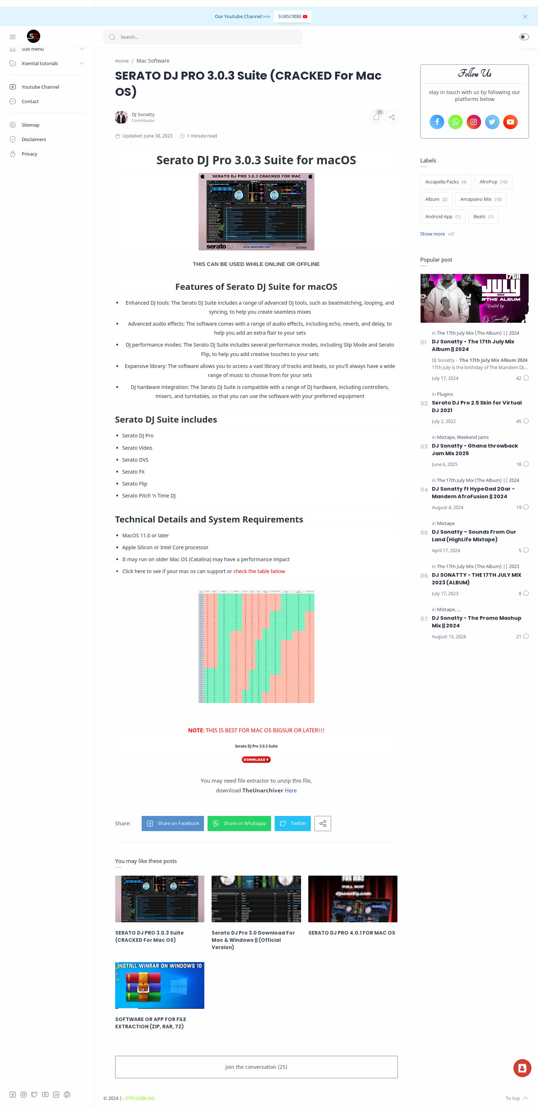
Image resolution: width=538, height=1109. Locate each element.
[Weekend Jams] (473, 437)
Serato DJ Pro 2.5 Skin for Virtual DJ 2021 (477, 406)
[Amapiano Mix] (481, 199)
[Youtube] (45, 1094)
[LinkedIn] (56, 1094)
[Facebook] (12, 1094)
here (139, 571)
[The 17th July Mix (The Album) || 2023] (478, 566)
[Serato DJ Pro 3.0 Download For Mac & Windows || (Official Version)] (256, 899)
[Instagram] (23, 1094)
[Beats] (483, 216)
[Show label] (437, 234)
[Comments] (376, 117)
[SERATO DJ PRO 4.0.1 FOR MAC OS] (353, 899)
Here (291, 790)
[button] (524, 37)
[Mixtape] (446, 437)
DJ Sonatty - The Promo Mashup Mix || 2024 (476, 621)
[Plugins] (445, 394)
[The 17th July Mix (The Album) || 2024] (478, 333)
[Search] (203, 37)
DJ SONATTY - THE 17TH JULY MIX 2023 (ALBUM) (476, 578)
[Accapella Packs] (446, 182)
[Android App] (443, 216)
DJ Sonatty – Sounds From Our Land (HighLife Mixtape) (474, 535)
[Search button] (112, 37)
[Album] (436, 199)
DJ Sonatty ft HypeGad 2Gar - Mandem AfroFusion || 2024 (473, 492)
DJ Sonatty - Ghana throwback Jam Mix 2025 (475, 449)
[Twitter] (34, 1094)
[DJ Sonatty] (143, 114)
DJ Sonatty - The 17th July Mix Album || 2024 (473, 345)
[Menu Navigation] (12, 37)
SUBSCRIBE (292, 16)
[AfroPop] (494, 182)
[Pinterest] (67, 1094)
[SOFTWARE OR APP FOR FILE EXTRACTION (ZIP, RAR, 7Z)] (160, 985)
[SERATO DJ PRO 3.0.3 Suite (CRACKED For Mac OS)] (160, 899)
